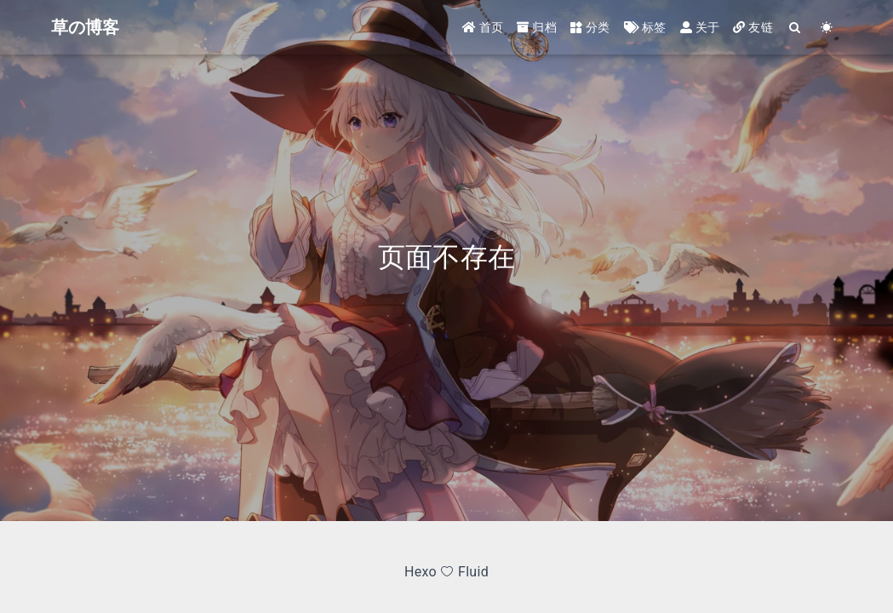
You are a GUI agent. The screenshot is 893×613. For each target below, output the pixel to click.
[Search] (795, 27)
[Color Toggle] (827, 27)
